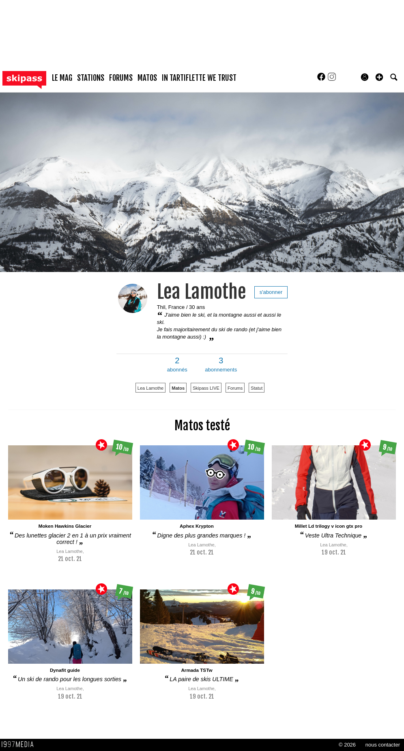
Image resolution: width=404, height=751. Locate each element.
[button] (379, 77)
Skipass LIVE (206, 388)
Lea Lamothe (201, 291)
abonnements (221, 364)
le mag (62, 78)
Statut (256, 388)
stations (90, 78)
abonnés (177, 364)
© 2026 (347, 745)
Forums (235, 388)
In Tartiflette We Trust (199, 78)
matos (147, 78)
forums (121, 78)
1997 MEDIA (20, 744)
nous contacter (382, 745)
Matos (178, 388)
